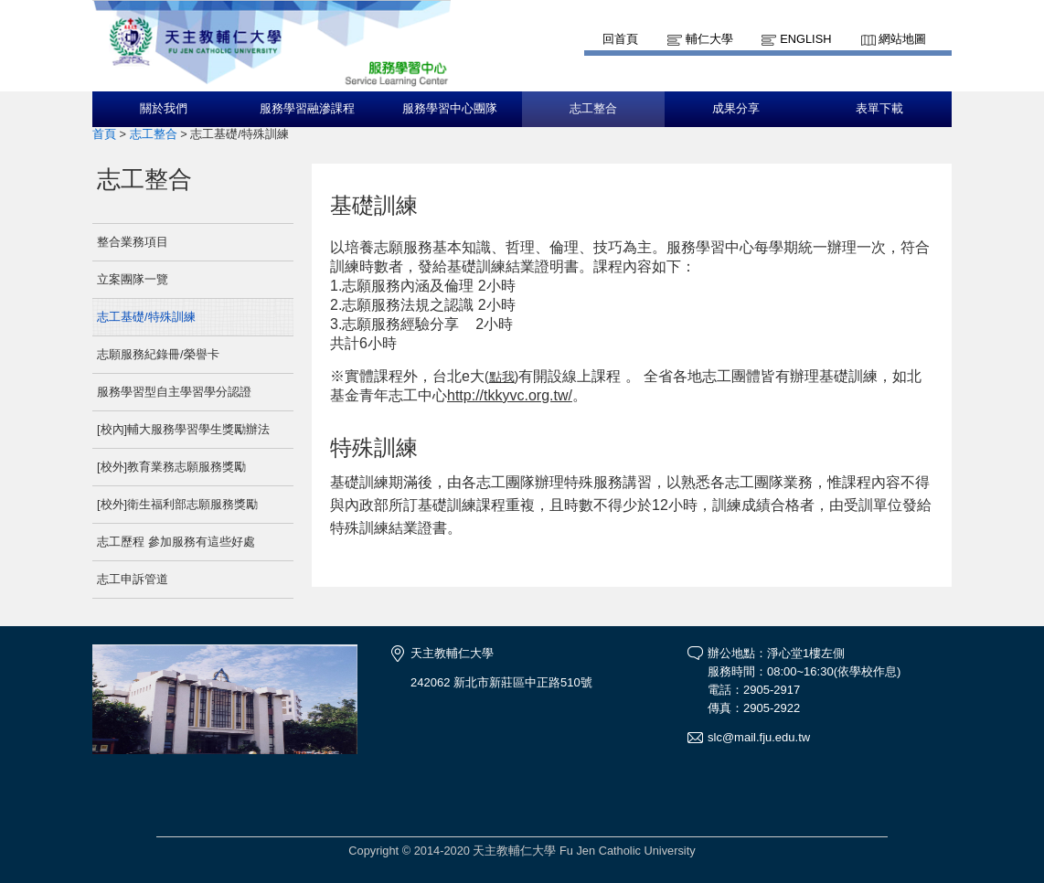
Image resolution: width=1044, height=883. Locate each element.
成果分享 (736, 108)
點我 (502, 376)
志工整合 (593, 108)
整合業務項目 (132, 242)
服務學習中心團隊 (449, 108)
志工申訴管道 (132, 579)
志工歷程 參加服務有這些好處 (176, 541)
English (805, 39)
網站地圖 (902, 39)
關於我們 (163, 108)
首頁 (104, 134)
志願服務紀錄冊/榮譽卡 (158, 354)
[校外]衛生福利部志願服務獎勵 (177, 504)
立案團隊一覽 (132, 279)
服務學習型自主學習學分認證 (174, 392)
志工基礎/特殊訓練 (146, 317)
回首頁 (620, 39)
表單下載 (879, 108)
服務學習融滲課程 (307, 108)
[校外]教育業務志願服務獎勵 (171, 466)
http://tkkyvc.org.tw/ (509, 395)
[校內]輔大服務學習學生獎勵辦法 (183, 429)
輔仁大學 (709, 39)
